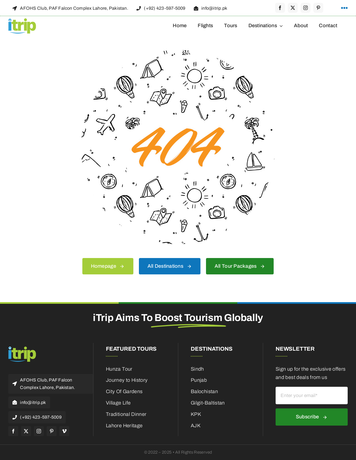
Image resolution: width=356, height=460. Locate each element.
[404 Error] (178, 52)
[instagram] (306, 8)
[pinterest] (318, 8)
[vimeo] (64, 431)
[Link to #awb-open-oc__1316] (344, 8)
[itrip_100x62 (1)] (22, 20)
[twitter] (293, 8)
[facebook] (280, 8)
